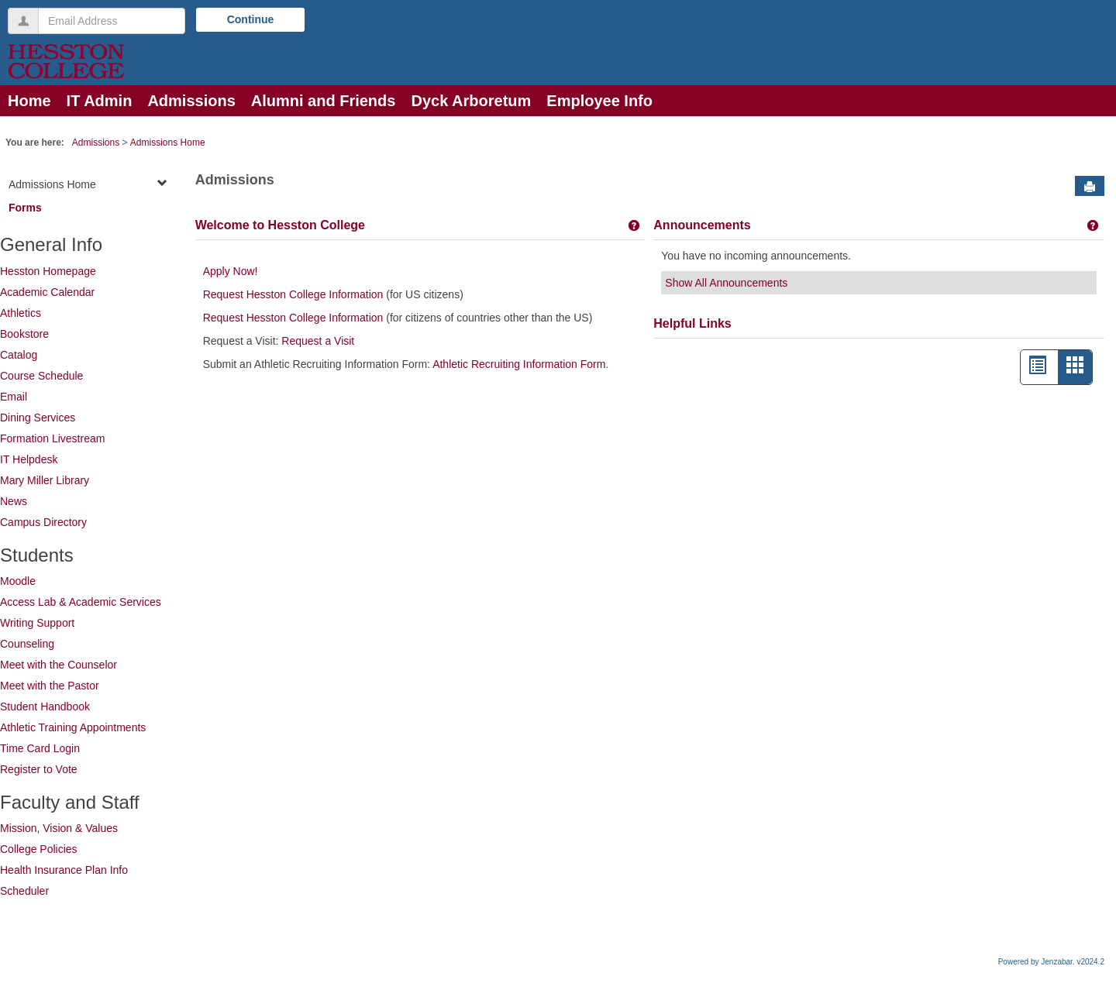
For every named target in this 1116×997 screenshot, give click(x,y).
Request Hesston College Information (293, 294)
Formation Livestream (52, 438)
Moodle (18, 581)
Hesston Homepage (48, 271)
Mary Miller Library (44, 480)
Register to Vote (39, 769)
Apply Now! (230, 271)
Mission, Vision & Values (59, 828)
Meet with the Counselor (58, 664)
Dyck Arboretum (471, 100)
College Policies (39, 849)
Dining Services (37, 417)
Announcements (701, 225)
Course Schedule (41, 376)
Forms (25, 207)
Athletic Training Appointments (73, 727)
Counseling (27, 644)
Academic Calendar (47, 292)
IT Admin (100, 100)
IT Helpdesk (28, 459)
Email (13, 396)
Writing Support (37, 623)
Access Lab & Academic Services (80, 602)
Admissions (191, 100)
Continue (250, 19)
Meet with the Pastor (49, 685)
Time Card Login (40, 748)
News (13, 501)
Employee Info (599, 100)
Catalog (18, 355)
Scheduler (24, 891)
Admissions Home (167, 142)
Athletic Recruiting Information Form (518, 364)
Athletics (20, 313)
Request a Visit (316, 341)
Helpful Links (692, 323)
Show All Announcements (726, 283)
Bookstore (24, 334)
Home (29, 100)
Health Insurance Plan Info (64, 870)
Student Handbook (45, 706)
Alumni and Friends (323, 100)
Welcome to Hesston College (280, 225)
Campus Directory (43, 522)
